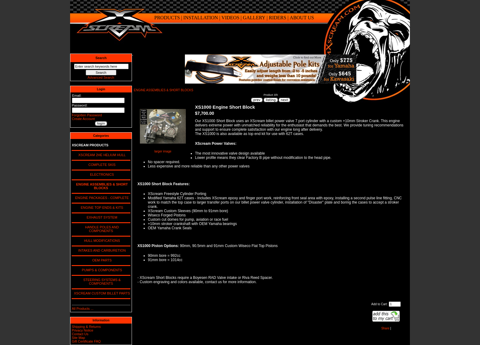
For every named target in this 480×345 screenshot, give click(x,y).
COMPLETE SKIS (101, 165)
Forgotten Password (87, 115)
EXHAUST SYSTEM (101, 217)
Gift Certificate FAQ (86, 341)
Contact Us (80, 334)
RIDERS (277, 17)
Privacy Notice (82, 330)
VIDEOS (230, 17)
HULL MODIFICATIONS (101, 240)
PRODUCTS (167, 17)
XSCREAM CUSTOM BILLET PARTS (101, 293)
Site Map (78, 337)
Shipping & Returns (86, 326)
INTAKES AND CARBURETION (101, 250)
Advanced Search (101, 77)
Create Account (83, 119)
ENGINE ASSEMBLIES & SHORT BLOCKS (163, 90)
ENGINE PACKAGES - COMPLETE (101, 198)
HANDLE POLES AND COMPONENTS (101, 229)
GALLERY (254, 17)
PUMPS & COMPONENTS (101, 270)
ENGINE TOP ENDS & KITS (101, 207)
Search (101, 58)
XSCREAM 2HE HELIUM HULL (101, 155)
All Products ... (82, 308)
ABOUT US (302, 17)
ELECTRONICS (101, 174)
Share (385, 328)
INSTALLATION (200, 17)
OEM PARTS (101, 260)
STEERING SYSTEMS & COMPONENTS (101, 281)
